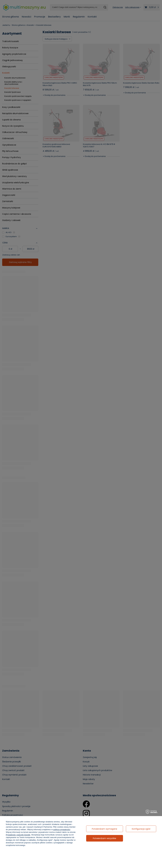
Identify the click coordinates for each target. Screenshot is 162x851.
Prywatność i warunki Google (18, 835)
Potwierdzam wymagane (104, 828)
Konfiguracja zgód (141, 828)
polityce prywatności (61, 829)
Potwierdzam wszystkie (104, 838)
